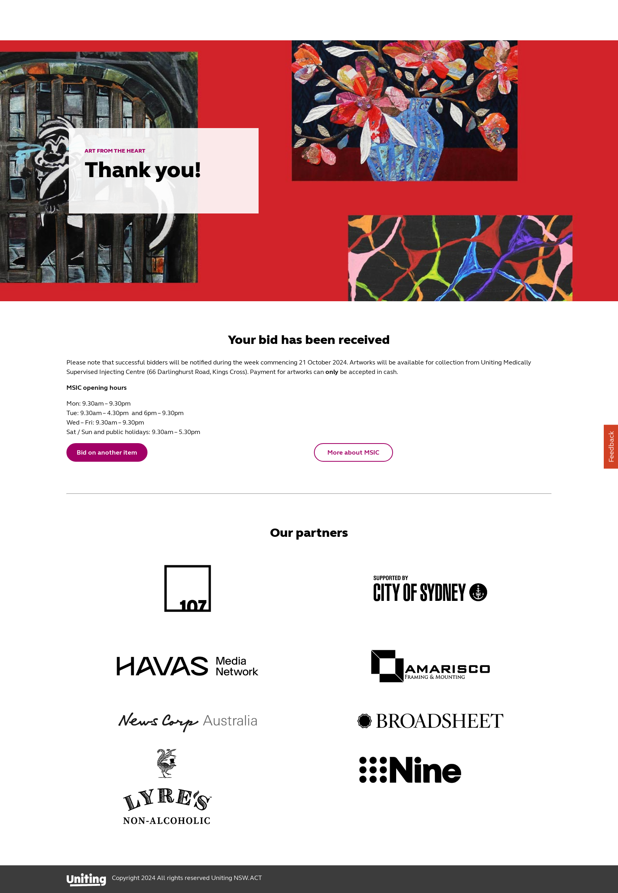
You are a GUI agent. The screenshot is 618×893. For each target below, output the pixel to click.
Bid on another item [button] (107, 452)
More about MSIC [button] (353, 452)
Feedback (611, 446)
